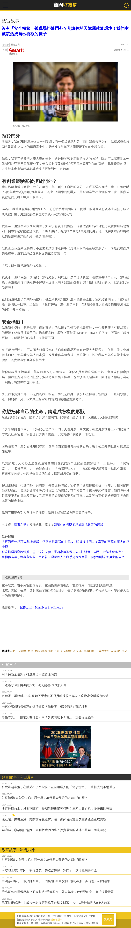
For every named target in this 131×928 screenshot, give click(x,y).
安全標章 (66, 651)
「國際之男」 (20, 524)
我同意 (108, 919)
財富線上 (16, 51)
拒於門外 (53, 651)
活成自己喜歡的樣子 (85, 651)
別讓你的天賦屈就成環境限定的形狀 (78, 524)
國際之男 (104, 651)
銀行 (14, 651)
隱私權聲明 (56, 919)
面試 (37, 651)
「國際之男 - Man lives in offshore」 (40, 607)
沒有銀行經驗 (119, 651)
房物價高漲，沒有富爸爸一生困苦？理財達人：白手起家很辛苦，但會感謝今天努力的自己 (63, 557)
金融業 (22, 651)
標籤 (44, 651)
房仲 (30, 651)
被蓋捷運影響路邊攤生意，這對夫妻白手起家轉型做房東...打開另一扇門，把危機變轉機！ (63, 552)
